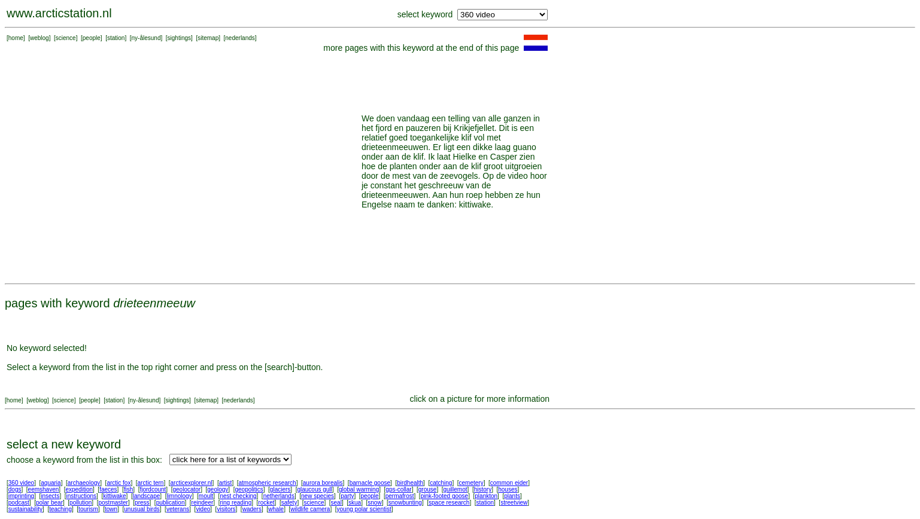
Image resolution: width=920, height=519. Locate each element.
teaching (60, 509)
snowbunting (405, 502)
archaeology (84, 483)
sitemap (208, 38)
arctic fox (118, 483)
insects (50, 496)
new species (317, 496)
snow (374, 502)
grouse (427, 489)
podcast (18, 502)
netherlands (278, 496)
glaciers (280, 489)
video (203, 509)
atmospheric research (267, 483)
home (15, 38)
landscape (146, 496)
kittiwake (114, 496)
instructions (81, 496)
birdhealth (410, 483)
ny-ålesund (146, 38)
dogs (15, 489)
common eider (509, 483)
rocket (266, 502)
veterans (177, 509)
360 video (21, 483)
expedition (79, 489)
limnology (179, 496)
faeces (108, 489)
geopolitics (249, 489)
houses (507, 489)
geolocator (186, 489)
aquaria (50, 483)
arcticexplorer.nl (191, 483)
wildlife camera (310, 509)
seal (336, 502)
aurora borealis (323, 483)
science (66, 38)
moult (206, 496)
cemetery (471, 483)
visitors (226, 509)
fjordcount (152, 489)
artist (225, 483)
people (92, 38)
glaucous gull (314, 489)
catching (441, 483)
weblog (39, 38)
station (116, 38)
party (347, 496)
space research (449, 502)
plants (512, 496)
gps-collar (398, 489)
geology (217, 489)
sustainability (25, 509)
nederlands (239, 38)
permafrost (399, 496)
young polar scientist (364, 509)
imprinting (21, 496)
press (142, 502)
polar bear (49, 502)
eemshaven (43, 489)
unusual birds (141, 509)
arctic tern (151, 483)
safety (289, 502)
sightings (179, 38)
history (482, 489)
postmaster (112, 502)
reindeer (203, 502)
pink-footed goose (445, 496)
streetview (513, 502)
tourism (88, 509)
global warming (359, 489)
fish (128, 489)
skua (354, 502)
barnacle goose (370, 483)
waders (252, 509)
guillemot (455, 489)
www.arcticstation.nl (59, 13)
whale (276, 509)
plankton (486, 496)
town (111, 509)
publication (170, 502)
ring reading (235, 502)
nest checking (238, 496)
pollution (80, 502)
